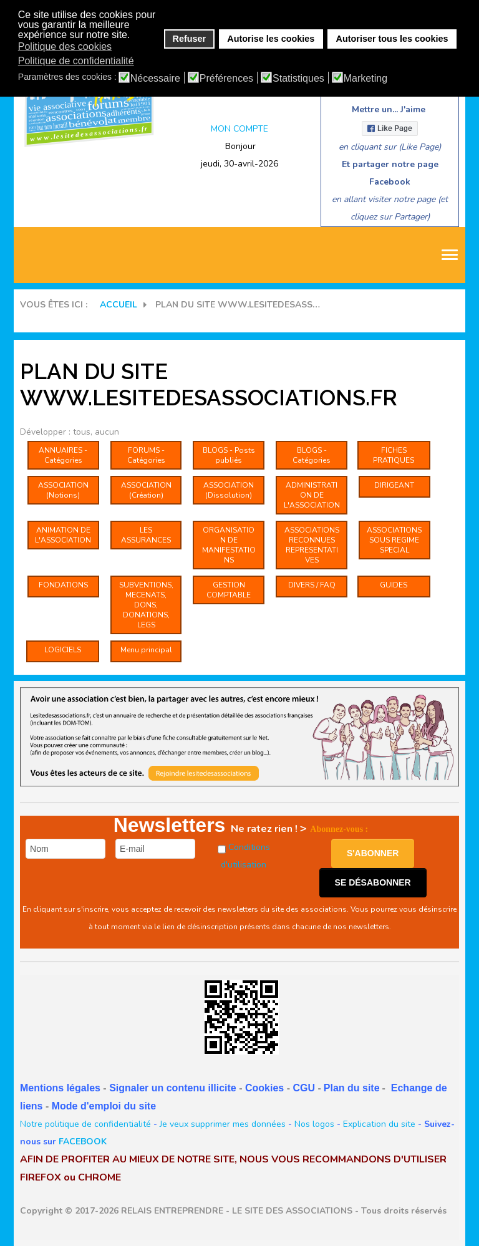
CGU (304, 1088)
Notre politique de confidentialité (85, 1124)
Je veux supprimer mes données (223, 1124)
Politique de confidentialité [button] (76, 61)
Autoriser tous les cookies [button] (392, 39)
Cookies (264, 1088)
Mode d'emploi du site (104, 1106)
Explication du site (379, 1124)
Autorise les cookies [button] (270, 39)
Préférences (226, 79)
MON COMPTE (239, 129)
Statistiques (298, 79)
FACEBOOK (83, 1141)
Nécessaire (155, 79)
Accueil (118, 305)
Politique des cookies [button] (65, 46)
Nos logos (314, 1124)
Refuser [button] (189, 39)
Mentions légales (60, 1088)
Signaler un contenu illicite (172, 1088)
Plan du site (352, 1088)
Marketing (365, 79)
